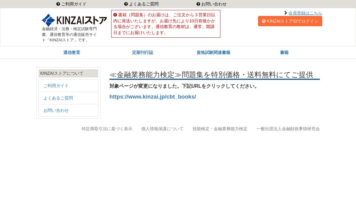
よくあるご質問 (143, 4)
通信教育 (71, 52)
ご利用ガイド (73, 4)
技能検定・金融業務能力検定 (220, 128)
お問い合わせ (213, 4)
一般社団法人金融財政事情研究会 (288, 128)
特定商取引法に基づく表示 (107, 128)
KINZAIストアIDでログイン (290, 21)
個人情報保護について (162, 128)
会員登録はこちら (305, 13)
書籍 (284, 52)
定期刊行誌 (142, 52)
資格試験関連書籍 (213, 52)
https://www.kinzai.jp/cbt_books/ (152, 96)
